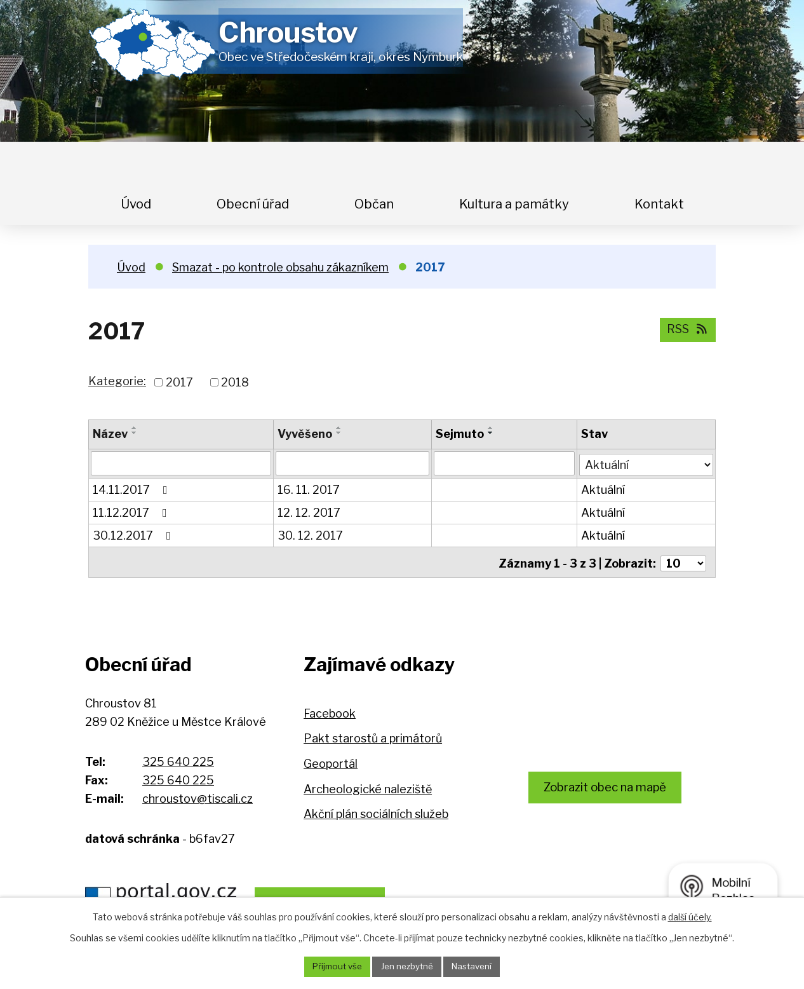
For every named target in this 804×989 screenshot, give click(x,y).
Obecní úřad (253, 204)
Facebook (330, 713)
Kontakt (659, 204)
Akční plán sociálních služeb (376, 814)
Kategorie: (117, 381)
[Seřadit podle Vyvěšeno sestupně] (339, 432)
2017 (179, 382)
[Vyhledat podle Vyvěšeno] (353, 463)
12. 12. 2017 (309, 512)
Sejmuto (460, 433)
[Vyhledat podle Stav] (646, 462)
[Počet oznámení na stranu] (683, 560)
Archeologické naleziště (368, 789)
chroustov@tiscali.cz (197, 798)
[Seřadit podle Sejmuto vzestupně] (492, 427)
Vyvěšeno (305, 433)
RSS (686, 329)
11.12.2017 (132, 512)
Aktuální (604, 489)
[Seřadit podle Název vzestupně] (135, 427)
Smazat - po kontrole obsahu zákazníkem (280, 267)
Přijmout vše (332, 966)
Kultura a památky (514, 204)
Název (110, 433)
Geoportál (331, 763)
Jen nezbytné (406, 966)
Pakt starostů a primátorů (373, 738)
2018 (235, 382)
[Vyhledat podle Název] (181, 463)
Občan (374, 204)
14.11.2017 (133, 489)
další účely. (690, 915)
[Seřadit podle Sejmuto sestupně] (492, 432)
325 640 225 (178, 761)
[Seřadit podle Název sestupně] (135, 432)
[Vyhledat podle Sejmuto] (504, 463)
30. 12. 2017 (310, 535)
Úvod (136, 204)
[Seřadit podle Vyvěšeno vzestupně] (339, 427)
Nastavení (476, 966)
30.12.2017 (134, 535)
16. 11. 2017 (309, 489)
